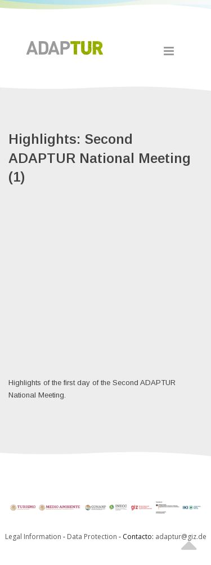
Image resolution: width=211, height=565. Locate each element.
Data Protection (93, 536)
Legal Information (33, 536)
